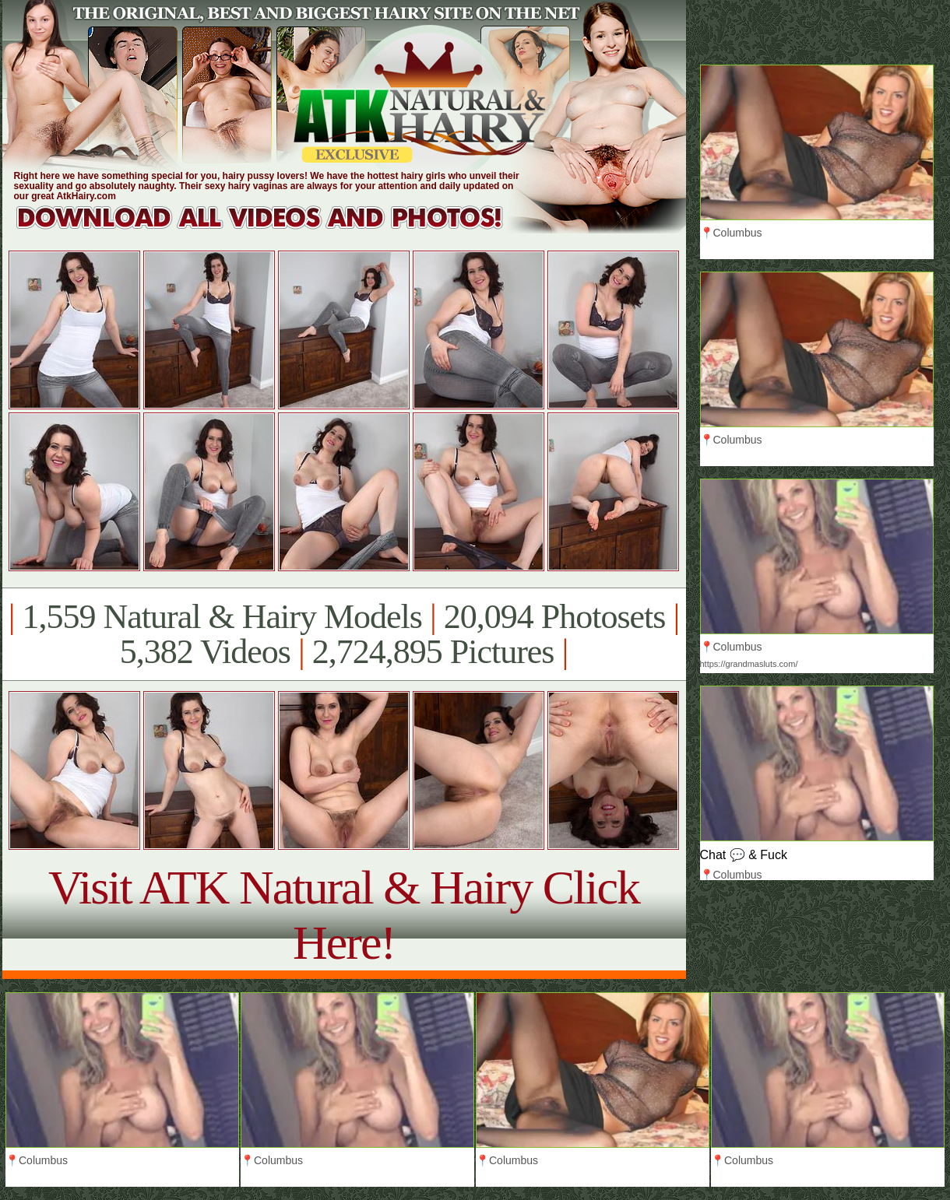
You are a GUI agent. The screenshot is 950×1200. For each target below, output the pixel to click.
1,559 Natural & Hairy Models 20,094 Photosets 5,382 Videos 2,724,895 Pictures (344, 634)
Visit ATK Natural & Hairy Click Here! (343, 915)
